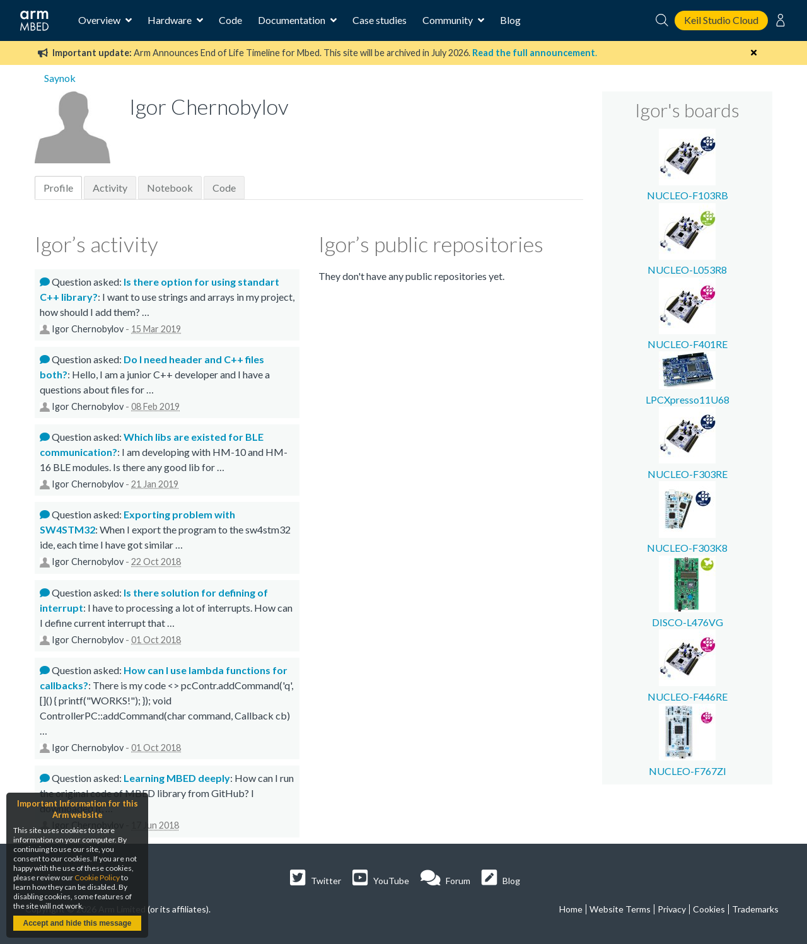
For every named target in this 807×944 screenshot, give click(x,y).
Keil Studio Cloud (721, 20)
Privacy (672, 909)
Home (571, 909)
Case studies (379, 20)
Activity (110, 188)
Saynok (60, 78)
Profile (58, 188)
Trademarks (755, 909)
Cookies (709, 909)
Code (230, 20)
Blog (510, 20)
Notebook (170, 188)
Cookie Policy (97, 877)
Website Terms (620, 909)
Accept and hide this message (77, 923)
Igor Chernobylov (88, 328)
